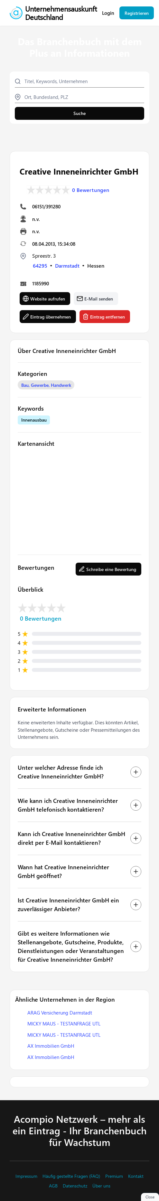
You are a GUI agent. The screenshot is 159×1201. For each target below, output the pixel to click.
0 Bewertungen (90, 190)
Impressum (26, 1176)
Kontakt (136, 1176)
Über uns (101, 1186)
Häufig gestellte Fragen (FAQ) (71, 1176)
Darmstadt (67, 265)
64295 (40, 265)
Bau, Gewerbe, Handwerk (46, 385)
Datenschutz (75, 1186)
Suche (79, 113)
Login (108, 13)
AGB (53, 1186)
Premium (114, 1176)
